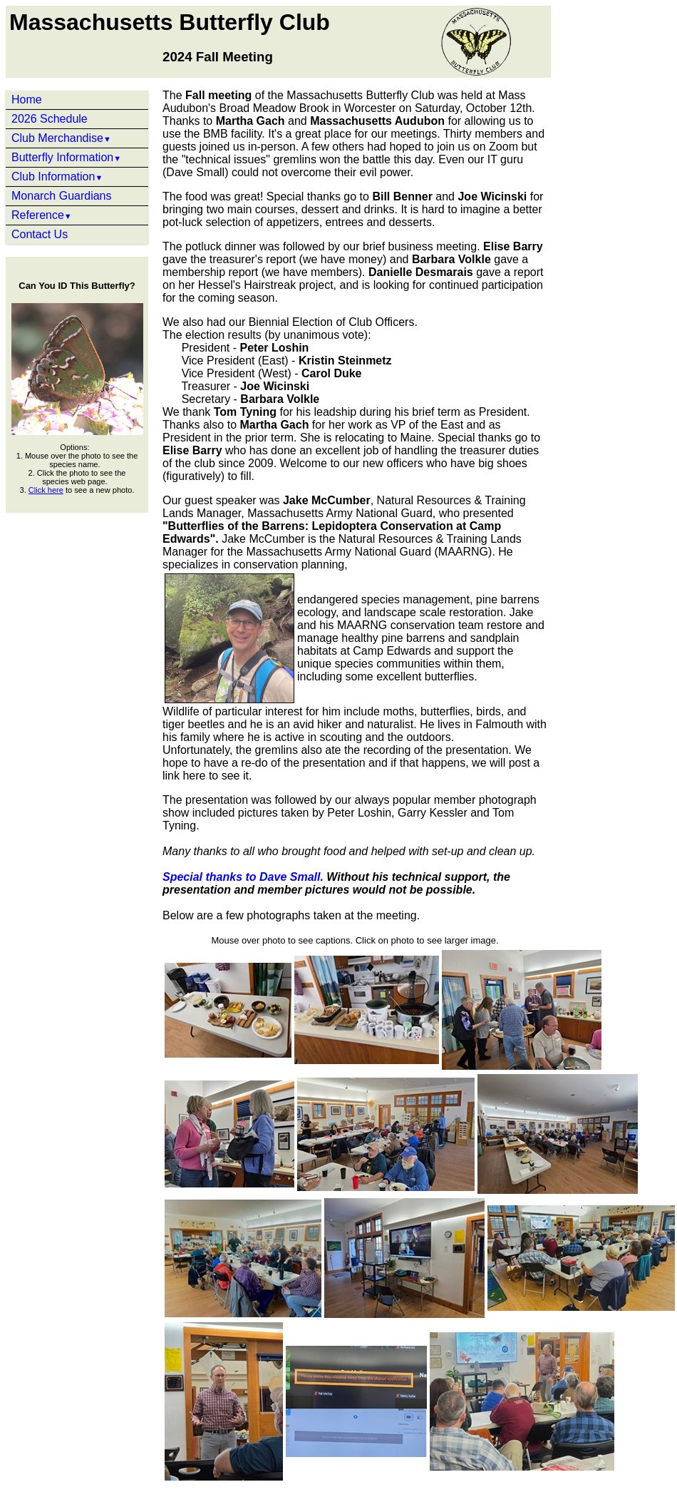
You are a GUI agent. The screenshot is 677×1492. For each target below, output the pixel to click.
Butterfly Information (66, 157)
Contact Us (39, 234)
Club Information (57, 176)
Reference (41, 215)
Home (26, 99)
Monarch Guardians (61, 196)
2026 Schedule (49, 119)
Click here (46, 490)
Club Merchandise (61, 138)
